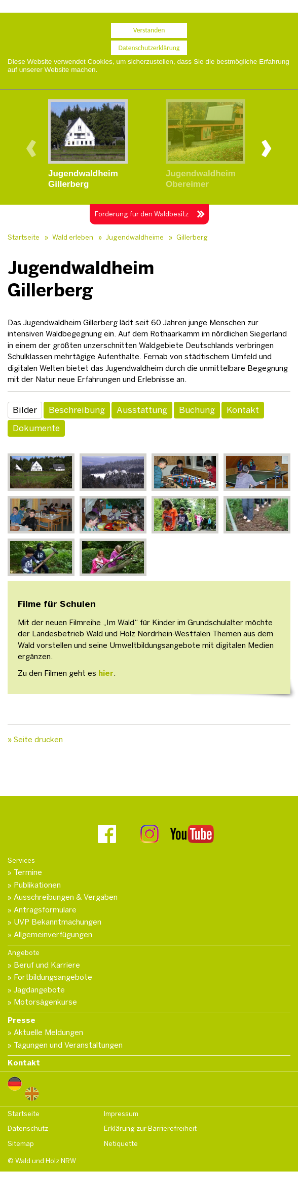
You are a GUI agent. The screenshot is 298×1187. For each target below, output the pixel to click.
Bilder (25, 410)
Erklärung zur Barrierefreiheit (150, 1128)
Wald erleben (72, 237)
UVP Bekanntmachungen (57, 922)
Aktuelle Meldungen (48, 1032)
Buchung (197, 410)
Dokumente (36, 428)
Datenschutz (28, 1128)
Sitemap (21, 1143)
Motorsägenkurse (45, 1002)
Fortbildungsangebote (53, 977)
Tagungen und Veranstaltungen (68, 1045)
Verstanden (149, 26)
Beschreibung (77, 410)
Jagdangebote (39, 989)
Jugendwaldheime (135, 237)
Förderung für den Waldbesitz (142, 214)
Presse (21, 1020)
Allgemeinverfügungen (53, 934)
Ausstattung (142, 410)
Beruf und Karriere (47, 965)
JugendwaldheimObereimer (201, 179)
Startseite (24, 237)
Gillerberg (192, 237)
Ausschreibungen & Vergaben (66, 897)
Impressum (121, 1114)
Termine (28, 872)
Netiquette (121, 1143)
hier (106, 673)
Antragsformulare (45, 909)
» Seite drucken (35, 739)
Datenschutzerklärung (149, 43)
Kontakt (243, 410)
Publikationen (37, 885)
